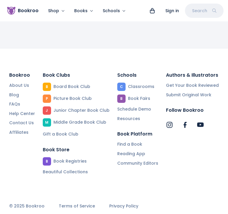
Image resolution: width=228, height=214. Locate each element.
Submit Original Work (188, 95)
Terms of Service (77, 206)
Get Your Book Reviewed (192, 85)
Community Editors (137, 163)
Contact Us (21, 123)
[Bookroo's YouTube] (200, 125)
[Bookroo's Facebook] (185, 125)
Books (83, 11)
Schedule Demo (134, 109)
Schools (114, 11)
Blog (14, 95)
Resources (128, 119)
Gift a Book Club (60, 134)
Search (204, 11)
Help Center (22, 114)
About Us (19, 85)
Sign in (172, 11)
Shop (56, 11)
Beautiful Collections (65, 172)
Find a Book (129, 144)
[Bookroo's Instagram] (169, 125)
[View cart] (152, 11)
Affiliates (18, 132)
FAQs (14, 104)
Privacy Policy (123, 206)
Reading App (131, 154)
